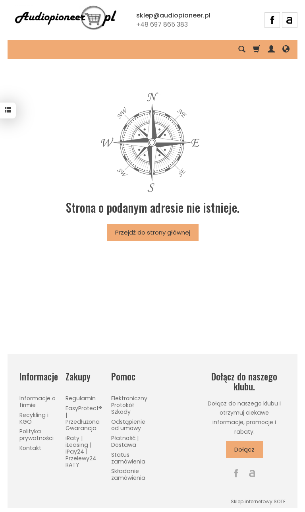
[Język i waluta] (285, 49)
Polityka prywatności (36, 434)
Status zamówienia (128, 458)
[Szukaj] (241, 49)
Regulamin (81, 398)
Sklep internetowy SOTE (258, 501)
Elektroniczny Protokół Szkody (129, 405)
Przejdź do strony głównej (152, 232)
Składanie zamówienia (128, 474)
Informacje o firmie (37, 401)
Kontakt (30, 448)
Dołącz (244, 449)
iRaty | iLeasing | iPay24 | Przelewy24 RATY (81, 451)
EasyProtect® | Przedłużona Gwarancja (84, 418)
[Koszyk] (256, 49)
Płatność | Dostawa (125, 441)
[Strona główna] (66, 18)
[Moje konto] (271, 49)
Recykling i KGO (33, 418)
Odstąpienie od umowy (128, 425)
